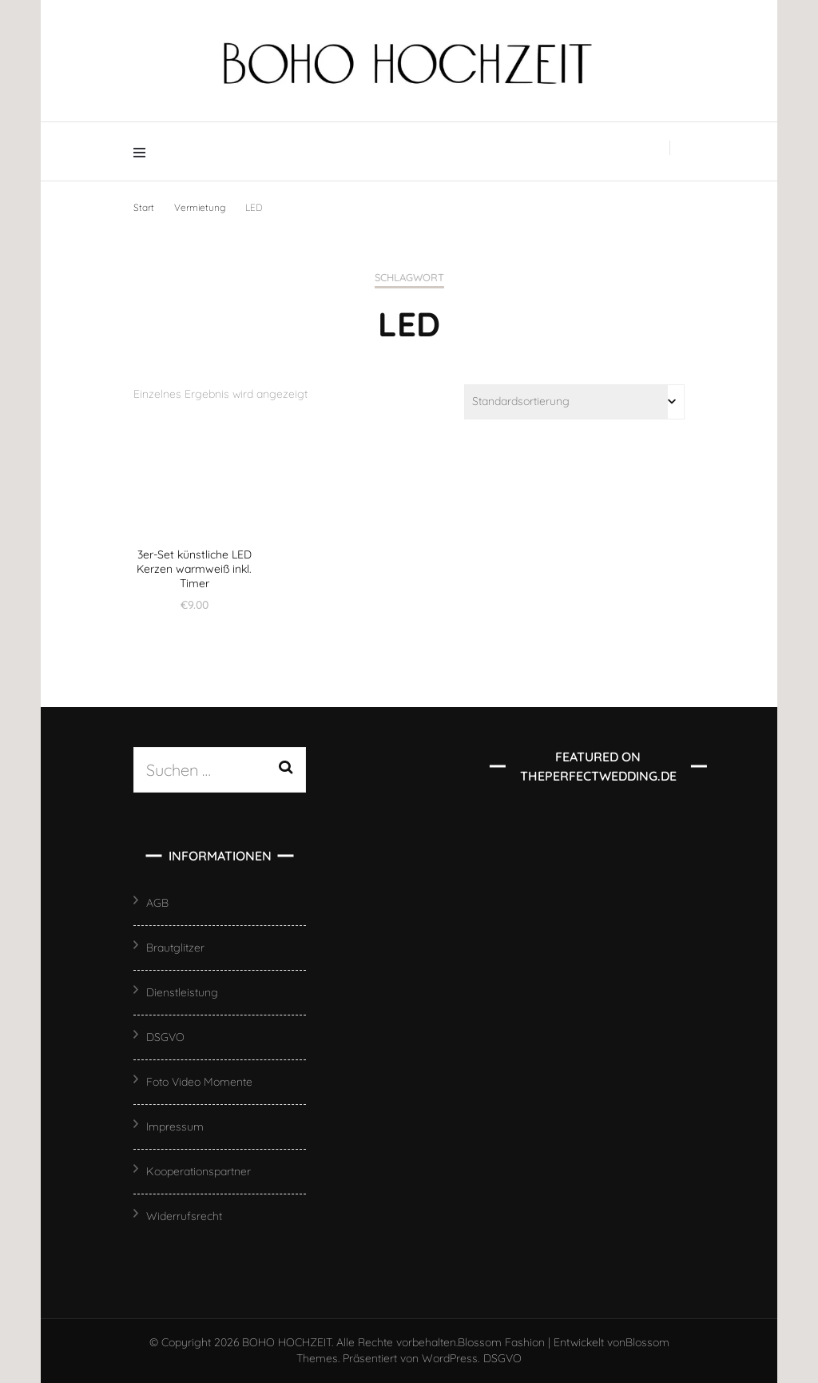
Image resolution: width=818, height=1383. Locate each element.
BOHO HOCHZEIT (287, 1342)
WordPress (450, 1358)
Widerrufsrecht (184, 1216)
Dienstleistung (182, 992)
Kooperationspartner (198, 1171)
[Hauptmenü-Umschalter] (143, 151)
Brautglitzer (175, 947)
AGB (157, 903)
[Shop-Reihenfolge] (574, 402)
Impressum (175, 1126)
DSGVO (165, 1037)
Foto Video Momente (199, 1082)
